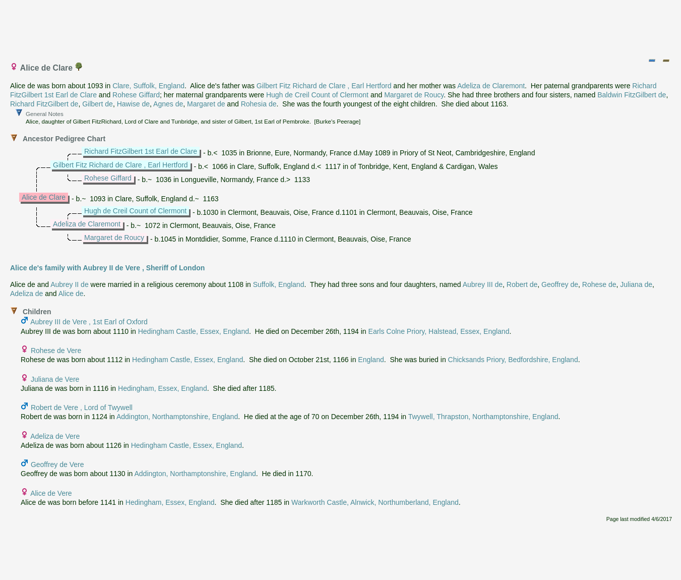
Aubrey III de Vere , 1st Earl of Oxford (89, 322)
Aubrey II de (69, 284)
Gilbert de (97, 104)
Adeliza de (26, 293)
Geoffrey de (559, 284)
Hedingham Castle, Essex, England (193, 331)
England (371, 360)
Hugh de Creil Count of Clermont (317, 95)
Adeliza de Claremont (491, 86)
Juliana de (636, 284)
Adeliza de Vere (55, 436)
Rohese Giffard (136, 95)
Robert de (522, 284)
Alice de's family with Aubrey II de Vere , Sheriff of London (107, 268)
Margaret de (206, 104)
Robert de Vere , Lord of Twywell (82, 407)
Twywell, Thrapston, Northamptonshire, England (483, 417)
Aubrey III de (483, 284)
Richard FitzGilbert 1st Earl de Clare (140, 151)
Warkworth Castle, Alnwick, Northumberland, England (375, 502)
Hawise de (133, 104)
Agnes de (168, 104)
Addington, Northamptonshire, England (177, 417)
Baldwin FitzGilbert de (631, 95)
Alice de (71, 293)
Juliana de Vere (55, 379)
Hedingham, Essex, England (162, 388)
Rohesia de (259, 104)
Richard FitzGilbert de (44, 104)
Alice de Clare (44, 197)
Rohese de (599, 284)
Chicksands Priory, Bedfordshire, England (513, 360)
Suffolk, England (278, 284)
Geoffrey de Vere (57, 464)
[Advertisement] (341, 26)
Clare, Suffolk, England (148, 86)
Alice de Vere (51, 493)
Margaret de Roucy (414, 95)
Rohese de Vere (56, 350)
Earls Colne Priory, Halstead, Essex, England (439, 331)
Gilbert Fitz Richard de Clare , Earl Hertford (324, 86)
